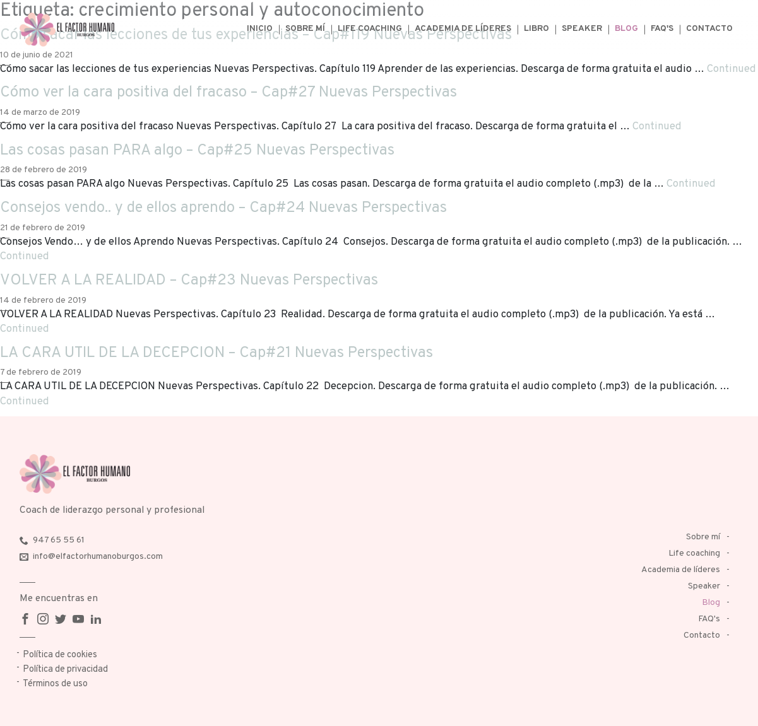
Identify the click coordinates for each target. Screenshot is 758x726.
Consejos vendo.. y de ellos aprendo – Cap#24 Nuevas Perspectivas (223, 208)
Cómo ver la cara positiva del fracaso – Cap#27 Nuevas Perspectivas (228, 92)
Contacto (709, 28)
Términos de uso (55, 684)
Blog (626, 28)
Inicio (260, 28)
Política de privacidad (65, 670)
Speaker (582, 28)
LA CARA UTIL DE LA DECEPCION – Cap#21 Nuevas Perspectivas (216, 353)
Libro (536, 28)
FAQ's (662, 28)
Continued (731, 69)
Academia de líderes (463, 28)
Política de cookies (60, 655)
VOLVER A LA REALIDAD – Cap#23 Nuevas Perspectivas (189, 280)
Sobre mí (305, 28)
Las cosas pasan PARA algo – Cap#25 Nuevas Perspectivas (197, 150)
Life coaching (370, 28)
